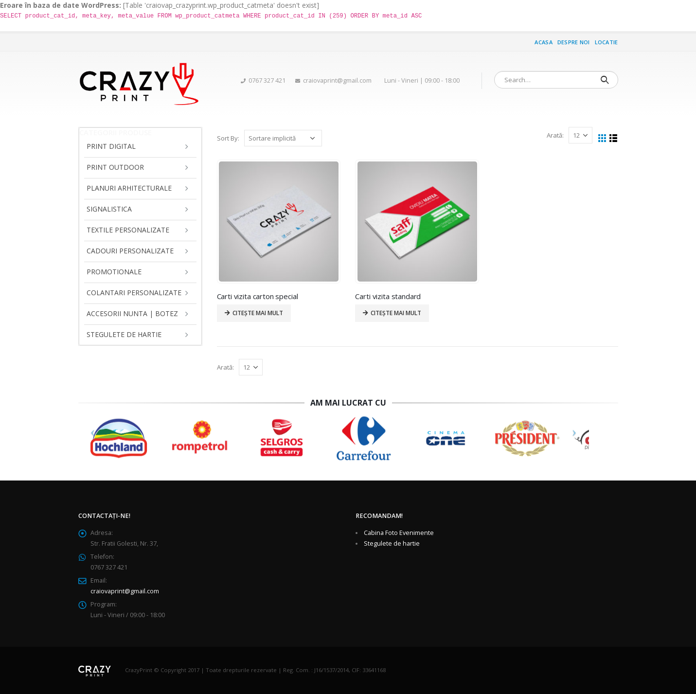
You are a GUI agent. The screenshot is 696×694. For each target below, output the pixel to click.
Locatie (606, 42)
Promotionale (114, 271)
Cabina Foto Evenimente (399, 533)
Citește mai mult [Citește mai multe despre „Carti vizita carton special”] (257, 313)
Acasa (543, 42)
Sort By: (228, 138)
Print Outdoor (115, 167)
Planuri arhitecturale (129, 188)
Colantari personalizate (134, 292)
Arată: (555, 135)
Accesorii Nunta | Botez (132, 313)
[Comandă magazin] (283, 138)
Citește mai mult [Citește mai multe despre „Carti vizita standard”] (396, 313)
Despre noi (573, 42)
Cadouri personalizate (130, 250)
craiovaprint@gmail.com (124, 591)
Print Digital (111, 146)
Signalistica (109, 209)
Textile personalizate (128, 229)
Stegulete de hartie (124, 334)
